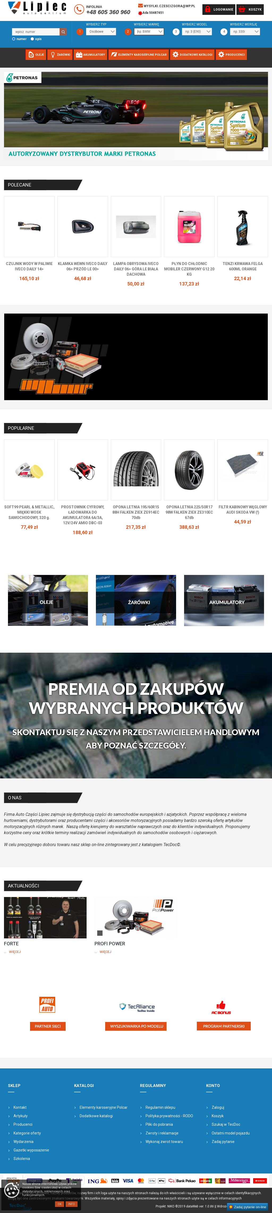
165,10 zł (29, 278)
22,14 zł (242, 278)
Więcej (15, 952)
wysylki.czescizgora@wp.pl (166, 5)
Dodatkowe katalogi (96, 1116)
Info (71, 1204)
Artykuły (21, 1116)
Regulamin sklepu (160, 1107)
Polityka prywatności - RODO (169, 1116)
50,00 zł (135, 284)
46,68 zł (82, 278)
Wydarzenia (23, 1142)
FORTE (11, 943)
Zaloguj (218, 1107)
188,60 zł (83, 532)
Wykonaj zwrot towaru (164, 1142)
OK (59, 1204)
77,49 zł (29, 527)
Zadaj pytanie (223, 1142)
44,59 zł (242, 522)
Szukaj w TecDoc (226, 1124)
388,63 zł (189, 527)
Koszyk (218, 1116)
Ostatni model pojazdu (231, 1133)
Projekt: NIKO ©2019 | (185, 1206)
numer (21, 39)
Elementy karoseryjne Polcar (104, 1107)
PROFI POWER (110, 943)
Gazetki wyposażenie (31, 1150)
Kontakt (20, 1107)
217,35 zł (136, 527)
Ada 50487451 (151, 13)
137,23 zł (189, 284)
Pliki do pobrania (159, 1124)
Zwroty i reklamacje (162, 1133)
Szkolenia (22, 1158)
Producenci (23, 1124)
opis (38, 39)
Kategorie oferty (27, 1133)
